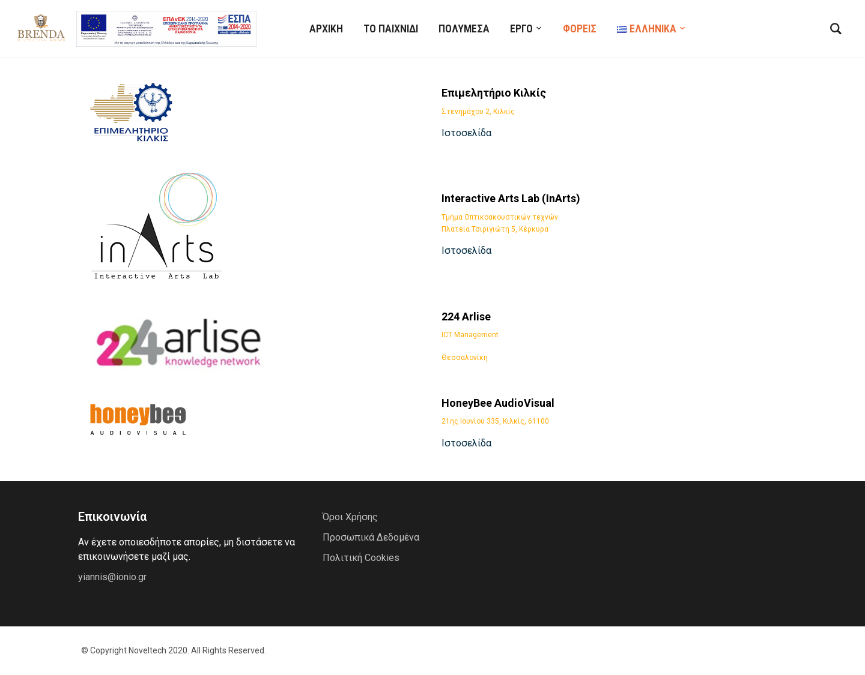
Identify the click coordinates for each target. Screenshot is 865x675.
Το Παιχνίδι (390, 28)
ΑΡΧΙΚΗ (326, 28)
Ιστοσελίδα (466, 133)
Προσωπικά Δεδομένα (371, 537)
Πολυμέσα (464, 28)
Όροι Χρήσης (350, 517)
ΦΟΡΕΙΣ (579, 28)
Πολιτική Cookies (361, 557)
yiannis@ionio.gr (112, 577)
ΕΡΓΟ (521, 28)
